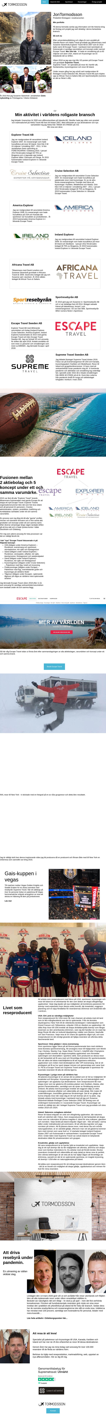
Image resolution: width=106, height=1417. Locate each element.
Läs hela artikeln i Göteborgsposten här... (47, 1318)
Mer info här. (71, 51)
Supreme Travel (72, 63)
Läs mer (8, 901)
